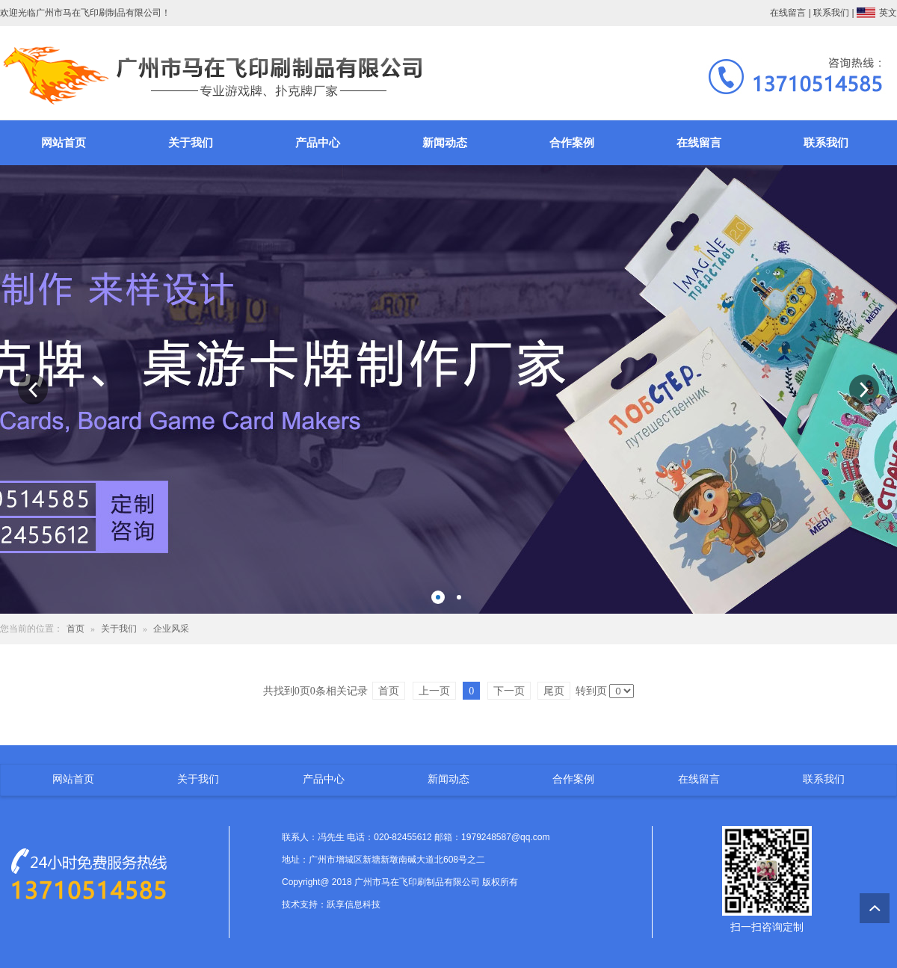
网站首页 (63, 143)
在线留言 (788, 12)
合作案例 (571, 143)
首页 (75, 628)
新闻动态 (444, 143)
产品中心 (317, 143)
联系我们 (831, 12)
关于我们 (190, 143)
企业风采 (171, 628)
